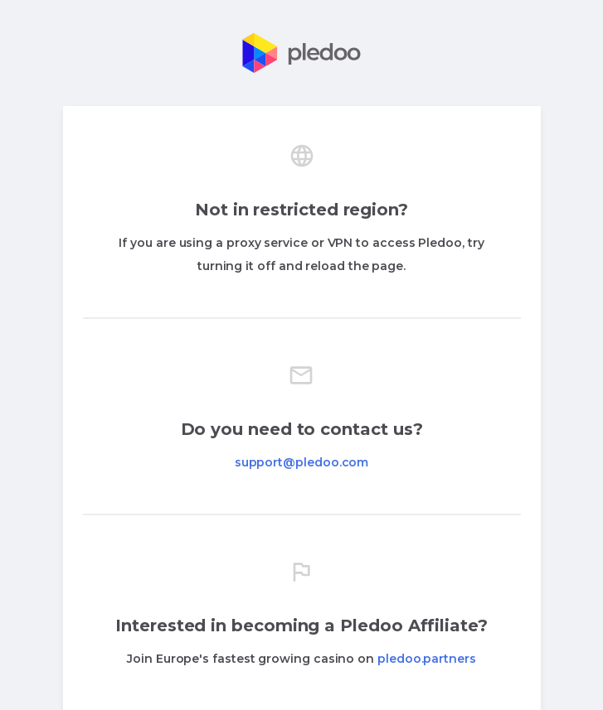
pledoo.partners (426, 658)
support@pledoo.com (302, 462)
